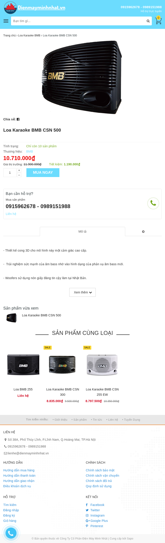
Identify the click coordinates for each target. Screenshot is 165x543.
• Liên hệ (112, 419)
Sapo (130, 538)
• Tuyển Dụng (131, 419)
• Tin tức (96, 419)
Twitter (93, 510)
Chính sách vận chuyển (102, 475)
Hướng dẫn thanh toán (19, 475)
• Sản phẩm (79, 419)
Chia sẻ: (9, 119)
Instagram (95, 515)
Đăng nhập (11, 510)
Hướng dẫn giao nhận (19, 481)
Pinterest (94, 526)
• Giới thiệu (60, 419)
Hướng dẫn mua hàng (19, 470)
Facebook (95, 505)
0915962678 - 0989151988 (141, 7)
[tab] (82, 231)
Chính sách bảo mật (100, 470)
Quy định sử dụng (99, 486)
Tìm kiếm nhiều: (37, 419)
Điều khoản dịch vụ (17, 486)
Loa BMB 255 (23, 389)
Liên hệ (11, 214)
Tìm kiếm (9, 505)
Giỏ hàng (9, 520)
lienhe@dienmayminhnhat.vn (28, 453)
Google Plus (97, 520)
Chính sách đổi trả (99, 481)
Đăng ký (9, 515)
